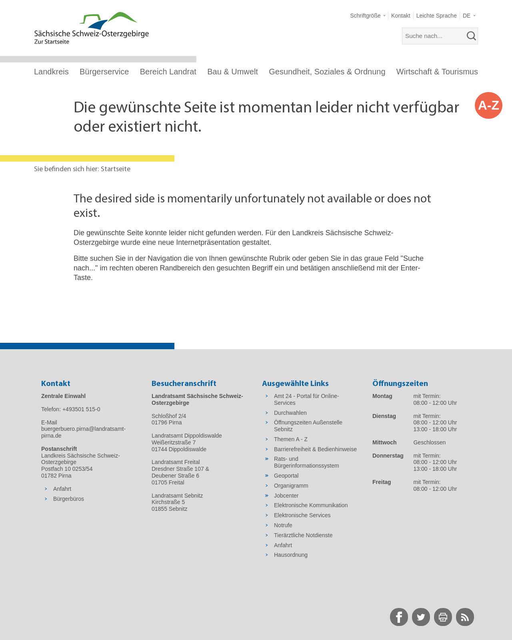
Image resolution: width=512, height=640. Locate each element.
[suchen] (471, 36)
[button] (367, 16)
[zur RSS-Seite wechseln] (465, 617)
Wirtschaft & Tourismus (437, 71)
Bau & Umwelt (232, 71)
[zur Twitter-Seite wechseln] (421, 617)
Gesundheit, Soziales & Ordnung (327, 71)
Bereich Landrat (168, 71)
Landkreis (51, 71)
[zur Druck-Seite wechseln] (443, 617)
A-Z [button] (488, 105)
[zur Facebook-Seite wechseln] (399, 617)
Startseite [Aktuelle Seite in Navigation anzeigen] (115, 169)
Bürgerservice (104, 71)
